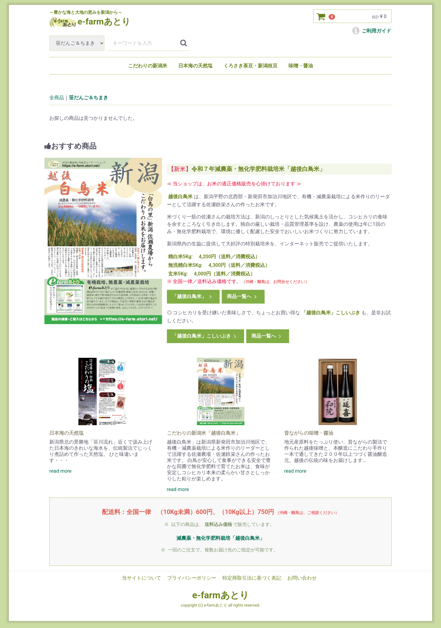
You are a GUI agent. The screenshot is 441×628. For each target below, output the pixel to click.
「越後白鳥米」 (192, 296)
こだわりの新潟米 (147, 66)
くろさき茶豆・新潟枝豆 (250, 66)
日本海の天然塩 (195, 66)
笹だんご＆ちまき (88, 97)
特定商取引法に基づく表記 (251, 578)
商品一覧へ (242, 296)
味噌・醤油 (300, 66)
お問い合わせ (302, 578)
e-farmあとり (220, 595)
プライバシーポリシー (191, 578)
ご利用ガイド (371, 31)
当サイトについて (141, 578)
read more (60, 471)
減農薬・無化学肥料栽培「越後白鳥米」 (220, 538)
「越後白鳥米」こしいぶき (204, 336)
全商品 (56, 97)
